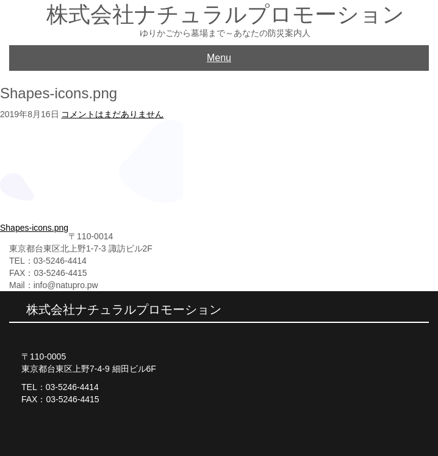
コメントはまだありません (112, 114)
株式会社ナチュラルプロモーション (225, 14)
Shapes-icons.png (34, 228)
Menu (219, 57)
